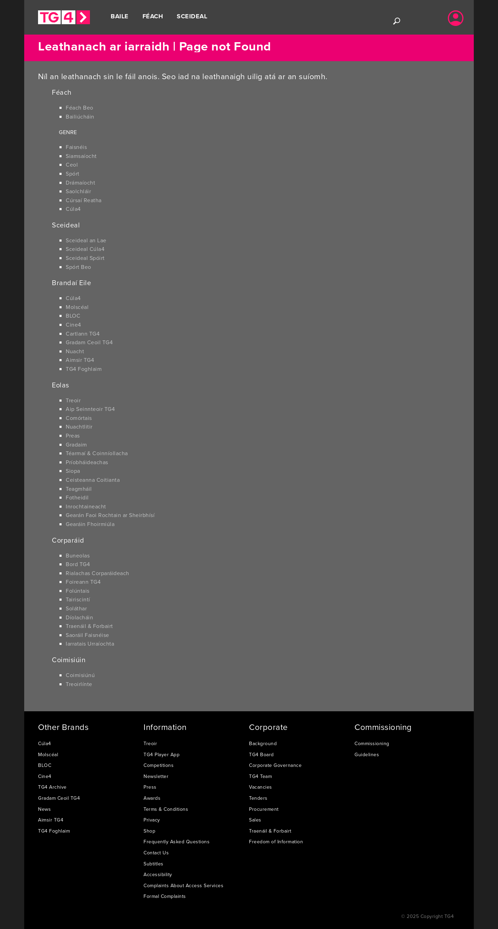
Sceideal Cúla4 (85, 249)
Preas (73, 435)
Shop (149, 830)
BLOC (73, 315)
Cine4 (73, 324)
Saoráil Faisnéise (87, 635)
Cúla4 (73, 209)
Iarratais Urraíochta (90, 643)
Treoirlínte (79, 684)
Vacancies (260, 786)
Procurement (264, 809)
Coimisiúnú (80, 675)
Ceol (72, 164)
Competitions (159, 765)
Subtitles (154, 863)
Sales (255, 819)
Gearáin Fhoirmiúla (90, 524)
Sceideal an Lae (86, 240)
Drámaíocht (80, 182)
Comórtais (79, 418)
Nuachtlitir (79, 426)
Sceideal (192, 16)
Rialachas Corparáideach (97, 573)
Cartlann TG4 (83, 333)
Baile (120, 16)
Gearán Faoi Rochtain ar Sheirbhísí (110, 515)
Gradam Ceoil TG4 (89, 342)
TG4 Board (261, 754)
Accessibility (158, 874)
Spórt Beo (78, 267)
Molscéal (77, 307)
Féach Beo (79, 107)
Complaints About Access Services (183, 885)
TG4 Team (260, 776)
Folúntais (78, 590)
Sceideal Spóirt (85, 258)
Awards (152, 798)
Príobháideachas (87, 462)
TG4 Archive (52, 786)
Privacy (152, 819)
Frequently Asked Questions (177, 841)
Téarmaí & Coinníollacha (97, 453)
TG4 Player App (161, 754)
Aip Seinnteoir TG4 (90, 409)
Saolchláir (78, 191)
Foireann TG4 (83, 581)
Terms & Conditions (166, 809)
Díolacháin (79, 617)
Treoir (73, 400)
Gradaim (76, 444)
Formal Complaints (165, 896)
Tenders (258, 798)
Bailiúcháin (80, 116)
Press (150, 786)
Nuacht (75, 351)
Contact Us (156, 852)
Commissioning (371, 743)
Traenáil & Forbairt (89, 626)
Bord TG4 (78, 564)
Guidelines (366, 754)
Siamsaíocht (81, 156)
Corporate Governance (275, 765)
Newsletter (156, 776)
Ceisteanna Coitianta (93, 480)
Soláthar (76, 608)
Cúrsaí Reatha (84, 200)
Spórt (73, 173)
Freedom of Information (276, 841)
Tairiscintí (78, 599)
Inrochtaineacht (86, 506)
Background (263, 743)
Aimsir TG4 (80, 360)
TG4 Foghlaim (84, 369)
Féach (152, 16)
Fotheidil (77, 497)
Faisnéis (76, 147)
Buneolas (78, 555)
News (44, 809)
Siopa (73, 471)
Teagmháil (79, 488)
